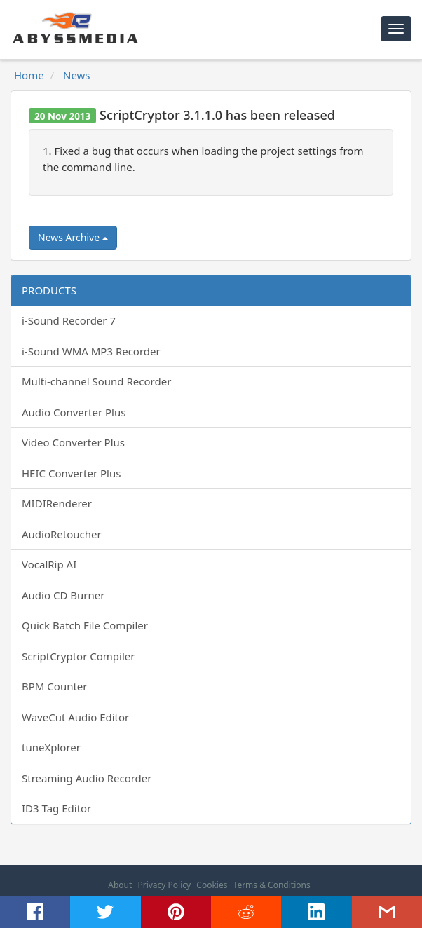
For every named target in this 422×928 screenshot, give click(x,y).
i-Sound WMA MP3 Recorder (91, 351)
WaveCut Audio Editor (75, 717)
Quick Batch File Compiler (85, 625)
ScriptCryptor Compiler (78, 656)
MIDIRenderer (57, 503)
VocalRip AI (49, 564)
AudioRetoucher (62, 534)
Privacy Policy (164, 885)
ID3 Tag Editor (56, 808)
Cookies (211, 885)
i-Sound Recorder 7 (69, 320)
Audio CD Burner (63, 595)
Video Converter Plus (73, 442)
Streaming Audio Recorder (86, 778)
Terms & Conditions (272, 885)
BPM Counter (55, 686)
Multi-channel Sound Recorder (96, 381)
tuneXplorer (51, 747)
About (120, 885)
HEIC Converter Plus (71, 473)
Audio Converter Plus (73, 412)
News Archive (73, 237)
